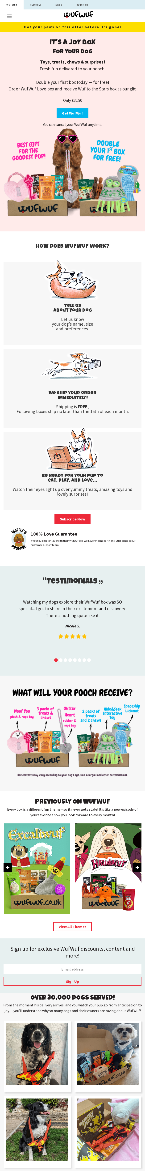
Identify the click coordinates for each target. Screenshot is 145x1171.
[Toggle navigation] (9, 16)
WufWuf (11, 4)
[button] (56, 660)
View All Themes (73, 926)
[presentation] (8, 867)
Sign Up (72, 981)
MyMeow (35, 4)
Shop (59, 4)
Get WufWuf (72, 113)
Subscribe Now (72, 519)
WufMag (82, 4)
